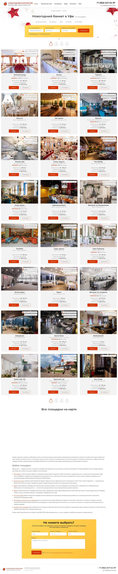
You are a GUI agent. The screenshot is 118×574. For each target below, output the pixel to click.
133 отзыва (63, 165)
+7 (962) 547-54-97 (105, 3)
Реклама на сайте (28, 570)
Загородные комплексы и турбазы (25, 500)
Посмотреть (25, 87)
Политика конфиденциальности (32, 569)
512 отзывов (24, 382)
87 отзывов (102, 78)
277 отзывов (63, 78)
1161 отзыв (63, 339)
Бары (15, 490)
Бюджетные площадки (21, 507)
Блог (80, 4)
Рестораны (58, 4)
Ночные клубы (18, 495)
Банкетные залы (46, 4)
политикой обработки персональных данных (61, 552)
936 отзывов (24, 78)
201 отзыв (102, 252)
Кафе (65, 4)
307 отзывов (102, 121)
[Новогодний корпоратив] (18, 4)
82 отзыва (24, 165)
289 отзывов (102, 295)
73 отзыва (63, 382)
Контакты (73, 4)
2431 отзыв (24, 208)
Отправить (36, 552)
